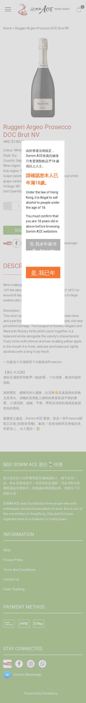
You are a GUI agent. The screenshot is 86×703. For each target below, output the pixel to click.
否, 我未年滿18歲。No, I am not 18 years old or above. (43, 246)
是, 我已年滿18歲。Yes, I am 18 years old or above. (43, 274)
